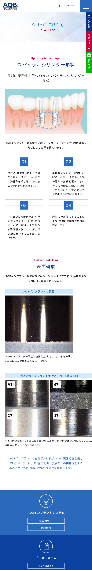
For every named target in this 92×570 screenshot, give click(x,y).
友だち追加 (88, 64)
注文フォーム (88, 41)
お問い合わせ (88, 20)
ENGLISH (71, 6)
